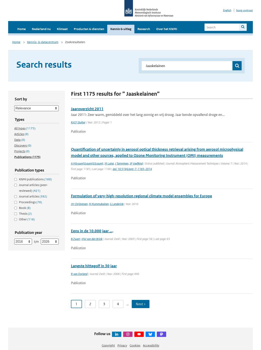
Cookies (135, 345)
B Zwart (75, 239)
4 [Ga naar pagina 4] (118, 304)
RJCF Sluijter (78, 122)
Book (25, 208)
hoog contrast (244, 10)
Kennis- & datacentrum (42, 42)
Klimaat (62, 29)
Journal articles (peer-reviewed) (33, 188)
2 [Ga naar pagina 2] (90, 304)
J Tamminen (121, 163)
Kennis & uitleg (120, 29)
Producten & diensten (89, 29)
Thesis (25, 213)
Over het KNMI (166, 29)
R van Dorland (79, 274)
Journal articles (33, 196)
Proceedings (30, 202)
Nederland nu (41, 29)
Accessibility (151, 345)
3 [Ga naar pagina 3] (104, 304)
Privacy (122, 345)
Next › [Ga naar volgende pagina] (140, 304)
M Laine (109, 163)
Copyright (108, 345)
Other (27, 219)
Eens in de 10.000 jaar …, (92, 231)
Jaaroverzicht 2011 (87, 109)
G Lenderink (117, 204)
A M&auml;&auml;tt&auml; (87, 163)
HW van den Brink (92, 239)
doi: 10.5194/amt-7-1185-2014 (132, 169)
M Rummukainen (99, 204)
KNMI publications (35, 179)
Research (143, 29)
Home (21, 29)
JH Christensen (79, 204)
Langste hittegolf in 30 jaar (94, 266)
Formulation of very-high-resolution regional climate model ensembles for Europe (141, 196)
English (227, 10)
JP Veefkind (136, 163)
